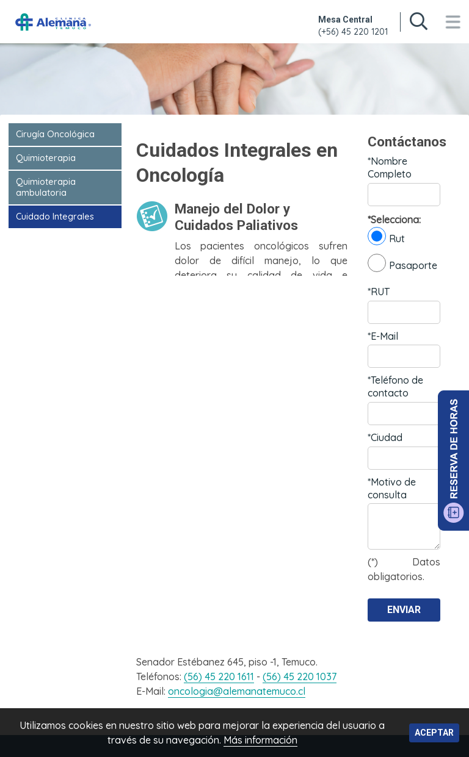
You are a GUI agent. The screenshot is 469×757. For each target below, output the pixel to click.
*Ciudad (385, 437)
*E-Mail (383, 336)
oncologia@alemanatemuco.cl (236, 691)
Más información (260, 740)
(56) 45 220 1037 (299, 676)
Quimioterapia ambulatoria (46, 187)
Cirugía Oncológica (55, 134)
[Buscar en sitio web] (418, 21)
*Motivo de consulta (392, 488)
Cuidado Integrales (55, 216)
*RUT (379, 291)
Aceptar (434, 732)
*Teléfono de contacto (395, 386)
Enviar (404, 609)
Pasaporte (402, 263)
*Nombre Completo (390, 167)
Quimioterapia (46, 157)
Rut (386, 236)
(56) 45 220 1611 (219, 676)
